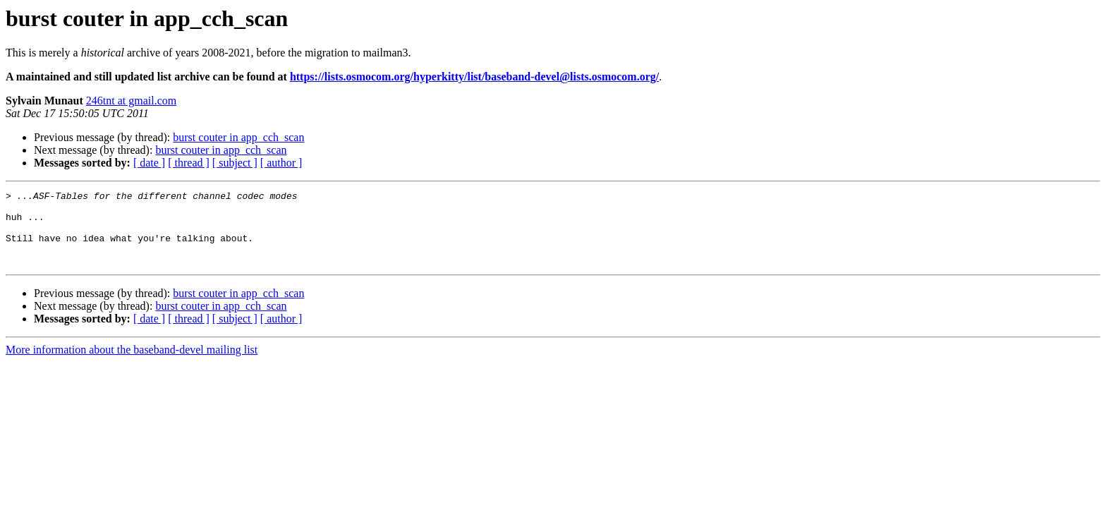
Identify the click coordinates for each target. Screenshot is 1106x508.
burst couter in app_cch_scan (238, 137)
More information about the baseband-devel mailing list (131, 364)
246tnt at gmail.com (131, 101)
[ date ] (149, 163)
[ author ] (281, 163)
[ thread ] (188, 163)
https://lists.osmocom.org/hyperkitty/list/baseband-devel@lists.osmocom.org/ (474, 77)
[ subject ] (234, 163)
